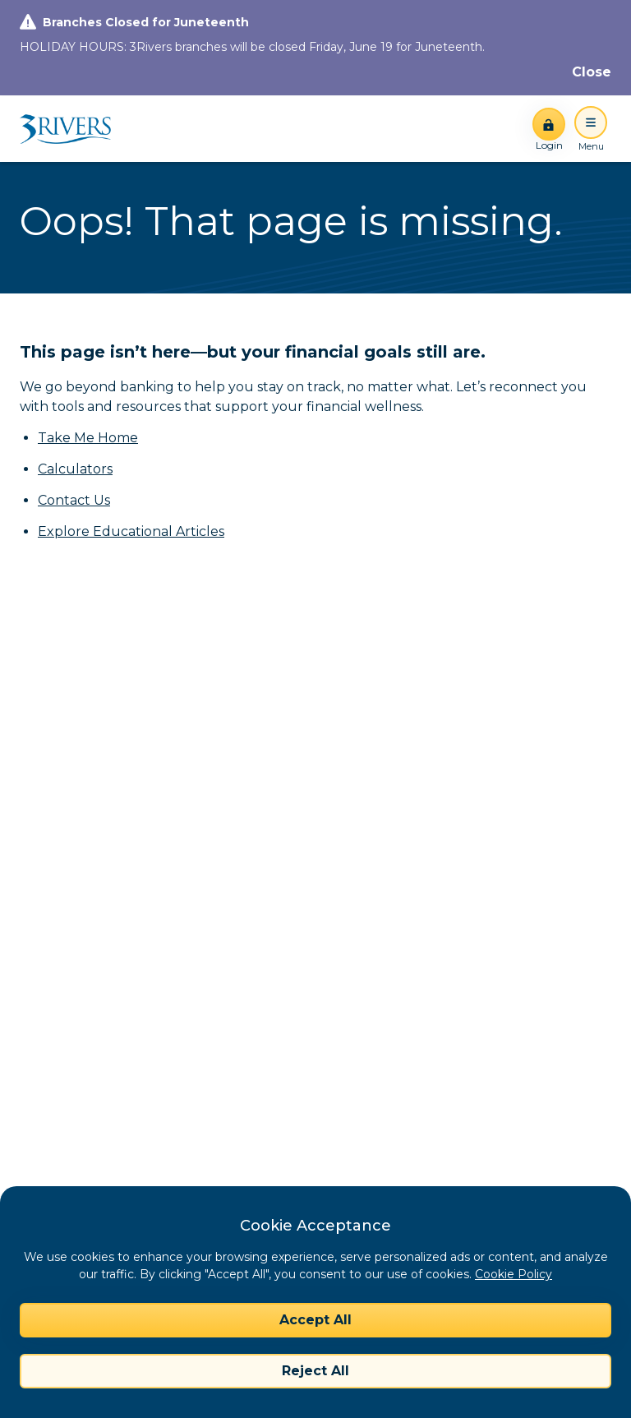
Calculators (75, 469)
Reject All (315, 1371)
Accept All (315, 1320)
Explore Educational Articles (131, 531)
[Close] (591, 72)
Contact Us (74, 500)
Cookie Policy (513, 1274)
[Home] (71, 129)
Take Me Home (88, 438)
